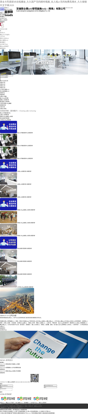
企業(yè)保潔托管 (4, 114)
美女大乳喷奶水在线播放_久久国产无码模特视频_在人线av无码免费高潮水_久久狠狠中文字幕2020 (25, 411)
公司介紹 (2, 36)
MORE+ (2, 362)
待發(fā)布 (2, 82)
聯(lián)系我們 (3, 20)
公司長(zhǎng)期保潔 (5, 120)
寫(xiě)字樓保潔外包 (5, 113)
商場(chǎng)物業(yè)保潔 (6, 116)
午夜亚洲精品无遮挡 (36, 413)
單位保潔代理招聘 (4, 118)
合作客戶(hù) (3, 18)
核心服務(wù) (4, 40)
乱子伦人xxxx (27, 413)
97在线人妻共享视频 (5, 413)
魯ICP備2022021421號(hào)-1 (15, 407)
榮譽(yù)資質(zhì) (4, 38)
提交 (1, 392)
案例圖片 (3, 42)
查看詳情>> (3, 328)
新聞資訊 (2, 21)
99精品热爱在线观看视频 (48, 413)
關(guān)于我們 (4, 34)
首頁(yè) (2, 32)
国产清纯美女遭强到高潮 (17, 413)
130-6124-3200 (3, 29)
